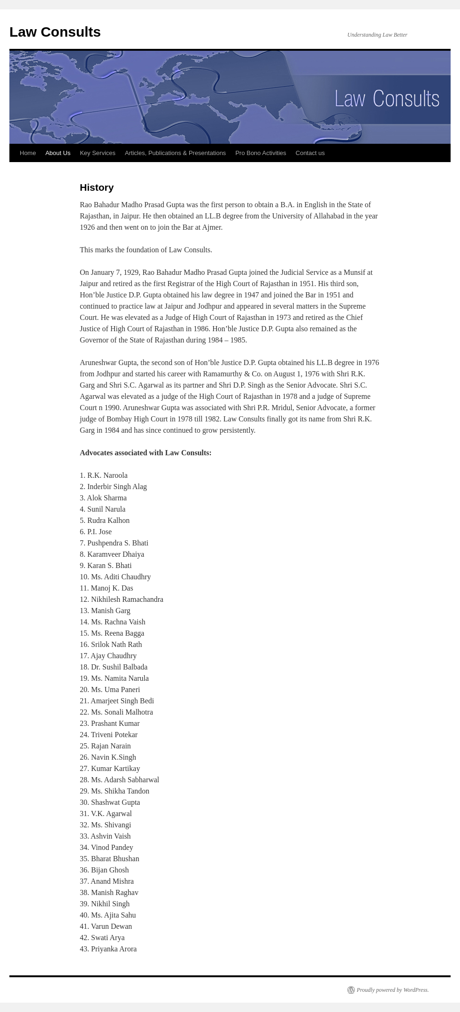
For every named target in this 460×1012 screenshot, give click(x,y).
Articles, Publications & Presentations (175, 152)
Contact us (310, 152)
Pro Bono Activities (260, 152)
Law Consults (55, 31)
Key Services (97, 152)
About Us (58, 152)
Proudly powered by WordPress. (393, 990)
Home (28, 152)
